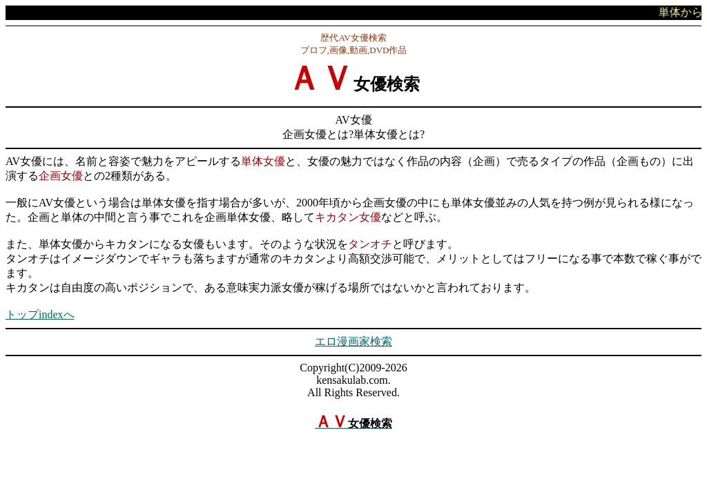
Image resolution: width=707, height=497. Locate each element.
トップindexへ (40, 314)
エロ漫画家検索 (353, 341)
